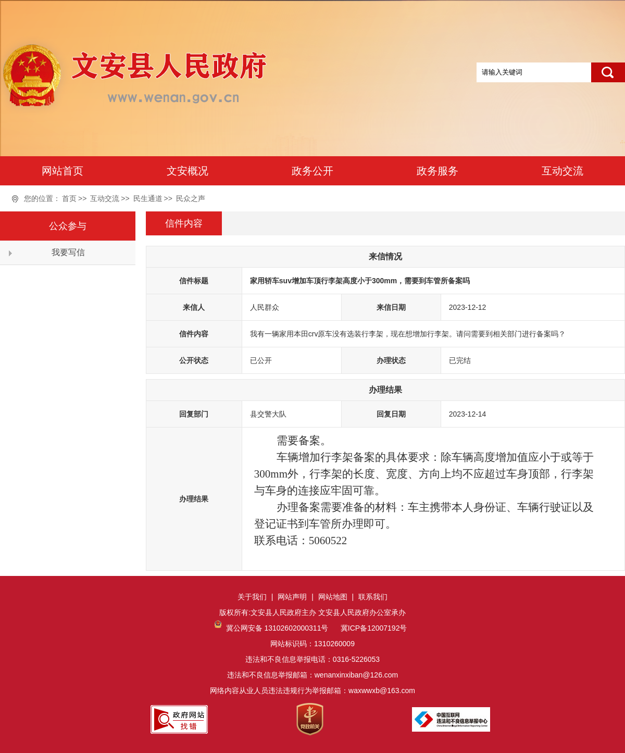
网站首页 (62, 171)
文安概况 (187, 171)
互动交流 (562, 171)
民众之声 (190, 198)
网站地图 (332, 597)
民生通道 (147, 198)
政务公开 (312, 171)
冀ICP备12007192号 (373, 628)
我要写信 (68, 252)
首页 (69, 198)
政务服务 (437, 171)
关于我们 (252, 597)
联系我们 (373, 597)
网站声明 (292, 597)
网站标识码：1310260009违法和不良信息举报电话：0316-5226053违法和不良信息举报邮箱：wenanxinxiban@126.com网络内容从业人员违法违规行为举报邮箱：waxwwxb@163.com (312, 659)
